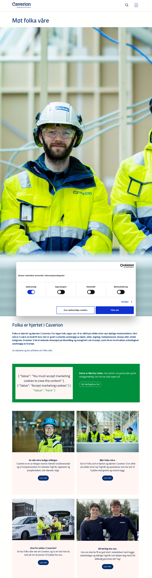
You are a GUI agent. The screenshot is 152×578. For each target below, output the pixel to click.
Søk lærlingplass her (90, 384)
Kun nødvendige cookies (75, 310)
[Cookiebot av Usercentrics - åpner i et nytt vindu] (122, 266)
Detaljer (125, 302)
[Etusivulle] (21, 5)
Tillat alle (114, 310)
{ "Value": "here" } (52, 388)
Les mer (43, 478)
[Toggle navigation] (136, 5)
